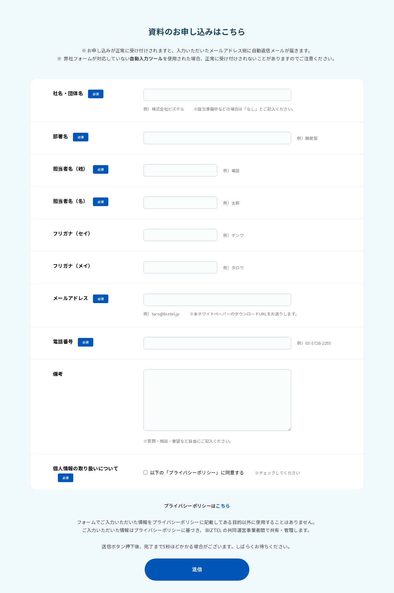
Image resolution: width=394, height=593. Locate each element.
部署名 (60, 136)
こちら (223, 505)
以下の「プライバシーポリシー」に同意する (197, 472)
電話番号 (63, 341)
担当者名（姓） (70, 168)
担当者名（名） (70, 201)
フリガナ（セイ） (73, 233)
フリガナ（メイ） (73, 265)
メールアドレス (70, 298)
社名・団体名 (68, 93)
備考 (58, 373)
